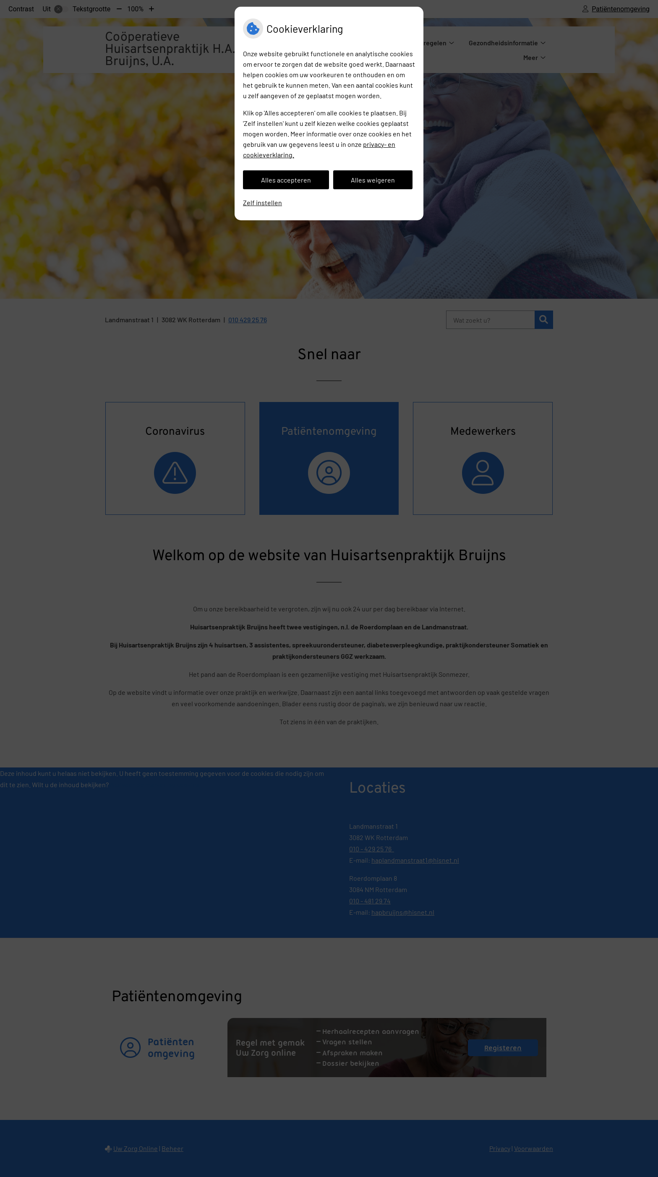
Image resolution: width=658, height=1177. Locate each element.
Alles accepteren (286, 180)
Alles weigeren (373, 180)
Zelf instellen (262, 202)
